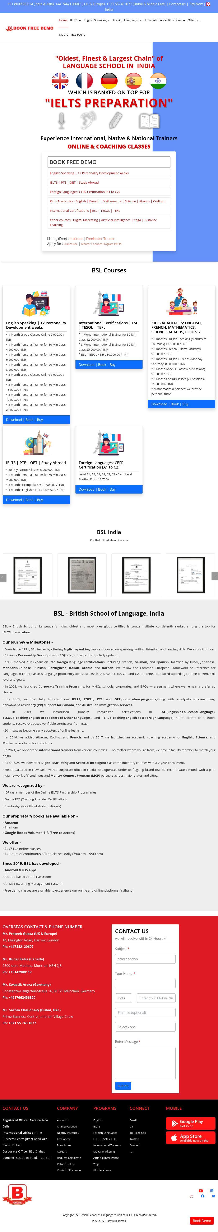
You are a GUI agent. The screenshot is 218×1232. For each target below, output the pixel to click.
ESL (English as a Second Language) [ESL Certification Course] (188, 712)
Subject (122, 948)
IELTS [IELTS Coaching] (76, 699)
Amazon (11, 822)
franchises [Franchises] (35, 775)
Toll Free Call (138, 1133)
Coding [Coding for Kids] (55, 737)
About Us (63, 1120)
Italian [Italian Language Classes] (74, 668)
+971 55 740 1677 (22, 1023)
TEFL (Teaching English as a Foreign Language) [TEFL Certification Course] (137, 718)
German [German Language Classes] (141, 662)
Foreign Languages (128, 20)
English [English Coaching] (187, 737)
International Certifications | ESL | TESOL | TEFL (85, 210)
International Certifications (165, 20)
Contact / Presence (69, 1170)
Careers (62, 1151)
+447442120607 (21, 946)
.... (131, 1151)
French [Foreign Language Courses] (127, 662)
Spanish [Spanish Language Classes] (163, 662)
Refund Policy (65, 1164)
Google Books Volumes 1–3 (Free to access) (40, 832)
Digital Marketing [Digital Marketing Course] (54, 763)
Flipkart (11, 827)
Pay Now (100, 9)
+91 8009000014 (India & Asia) (36, 3)
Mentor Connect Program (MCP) (101, 244)
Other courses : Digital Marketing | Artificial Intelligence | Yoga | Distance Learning (103, 222)
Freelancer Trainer (100, 238)
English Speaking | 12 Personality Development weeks (89, 173)
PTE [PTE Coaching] (100, 699)
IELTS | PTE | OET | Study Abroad (74, 182)
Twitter (134, 1139)
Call (132, 1126)
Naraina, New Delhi (25, 1123)
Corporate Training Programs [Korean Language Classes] (61, 686)
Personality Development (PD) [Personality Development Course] (41, 655)
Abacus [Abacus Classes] (41, 737)
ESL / (96, 1139)
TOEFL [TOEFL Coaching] (88, 699)
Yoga (96, 1164)
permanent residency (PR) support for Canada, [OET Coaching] (39, 705)
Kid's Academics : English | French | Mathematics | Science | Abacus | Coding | (108, 201)
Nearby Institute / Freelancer (68, 1136)
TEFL (114, 1139)
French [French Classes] (75, 737)
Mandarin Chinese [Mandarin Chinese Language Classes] (17, 668)
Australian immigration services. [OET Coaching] (107, 705)
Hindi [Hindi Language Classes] (194, 662)
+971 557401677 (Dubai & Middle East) (150, 3)
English (97, 1120)
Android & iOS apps (21, 870)
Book (29, 419)
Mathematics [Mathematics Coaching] (13, 743)
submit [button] (123, 1085)
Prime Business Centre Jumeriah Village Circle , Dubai (25, 1139)
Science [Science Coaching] (202, 737)
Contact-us (195, 3)
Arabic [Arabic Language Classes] (87, 668)
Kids (64, 35)
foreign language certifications (81, 662)
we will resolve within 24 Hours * (140, 938)
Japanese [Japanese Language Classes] (208, 662)
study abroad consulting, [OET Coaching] (196, 699)
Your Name (125, 973)
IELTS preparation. (17, 632)
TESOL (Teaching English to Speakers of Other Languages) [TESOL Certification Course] (47, 718)
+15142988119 (20, 972)
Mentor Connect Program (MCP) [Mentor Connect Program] (75, 775)
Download (14, 419)
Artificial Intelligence (106, 1158)
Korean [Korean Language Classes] (107, 668)
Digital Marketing (104, 1151)
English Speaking (97, 20)
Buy (40, 419)
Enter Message (128, 1041)
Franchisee (71, 244)
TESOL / (105, 1139)
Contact (134, 1145)
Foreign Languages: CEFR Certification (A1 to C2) (85, 192)
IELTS (76, 20)
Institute (76, 238)
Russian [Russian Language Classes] (40, 668)
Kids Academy (102, 1170)
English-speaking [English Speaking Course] (77, 649)
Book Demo (202, 1220)
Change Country (67, 1126)
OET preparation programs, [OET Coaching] (136, 699)
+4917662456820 (22, 997)
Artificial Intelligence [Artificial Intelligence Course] (92, 763)
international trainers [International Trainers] (56, 750)
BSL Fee (78, 35)
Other (194, 20)
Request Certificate (69, 1158)
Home (63, 20)
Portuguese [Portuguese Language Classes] (57, 668)
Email (133, 1120)
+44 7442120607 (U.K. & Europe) (89, 3)
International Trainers (107, 1145)
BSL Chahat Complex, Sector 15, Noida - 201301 (27, 1154)
